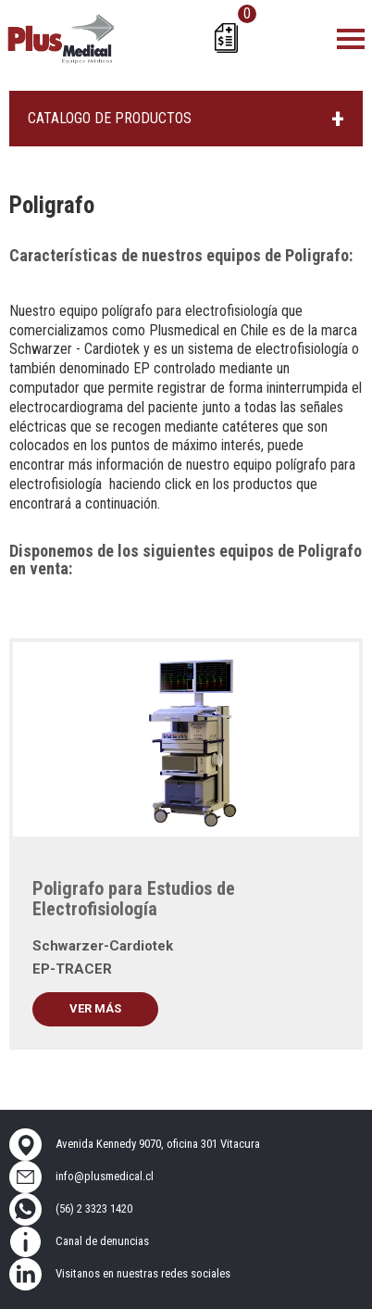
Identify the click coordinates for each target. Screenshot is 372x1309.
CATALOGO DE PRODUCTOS (110, 118)
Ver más (95, 1008)
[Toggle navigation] (351, 38)
